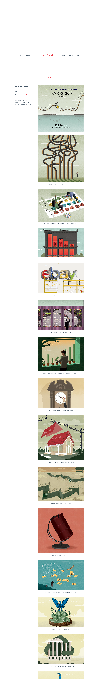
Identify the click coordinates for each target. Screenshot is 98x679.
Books (28, 55)
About (70, 55)
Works (20, 55)
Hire (77, 55)
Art (35, 55)
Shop (63, 55)
